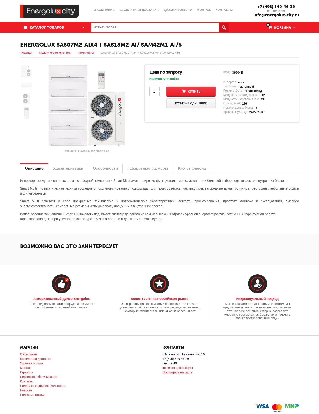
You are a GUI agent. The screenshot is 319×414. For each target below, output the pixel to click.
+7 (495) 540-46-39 (276, 6)
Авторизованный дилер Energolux (61, 299)
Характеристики (68, 168)
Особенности (105, 168)
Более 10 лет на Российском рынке (159, 299)
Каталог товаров (47, 27)
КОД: (226, 72)
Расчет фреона (192, 168)
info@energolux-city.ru (276, 15)
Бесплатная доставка (35, 359)
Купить (194, 91)
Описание (34, 168)
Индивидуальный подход (257, 299)
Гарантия (26, 372)
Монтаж (25, 367)
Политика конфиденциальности (43, 385)
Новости (26, 390)
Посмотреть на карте (177, 372)
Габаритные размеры (147, 168)
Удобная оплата (31, 363)
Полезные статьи (32, 394)
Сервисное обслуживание (38, 376)
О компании (28, 354)
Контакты (26, 381)
